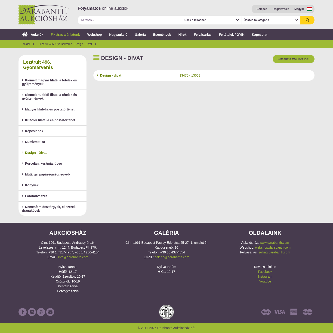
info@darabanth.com (73, 257)
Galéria (140, 34)
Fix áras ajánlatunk (65, 34)
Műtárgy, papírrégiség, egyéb (46, 174)
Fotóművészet (34, 196)
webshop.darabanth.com (272, 247)
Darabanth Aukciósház (43, 14)
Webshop (94, 34)
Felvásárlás (202, 34)
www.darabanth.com (274, 242)
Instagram (265, 276)
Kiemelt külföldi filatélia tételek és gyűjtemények (49, 96)
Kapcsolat (259, 34)
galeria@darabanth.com (171, 257)
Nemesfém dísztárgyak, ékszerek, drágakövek (49, 208)
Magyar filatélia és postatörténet (48, 109)
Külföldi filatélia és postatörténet (48, 120)
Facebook (265, 272)
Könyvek (30, 185)
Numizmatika (33, 142)
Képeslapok (32, 131)
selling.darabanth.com (274, 252)
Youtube (265, 281)
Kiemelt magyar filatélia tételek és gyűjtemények (49, 82)
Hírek (182, 34)
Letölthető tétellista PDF (293, 59)
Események (162, 34)
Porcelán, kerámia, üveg (42, 163)
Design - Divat (34, 153)
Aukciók (32, 34)
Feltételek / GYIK (231, 34)
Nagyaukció (118, 34)
